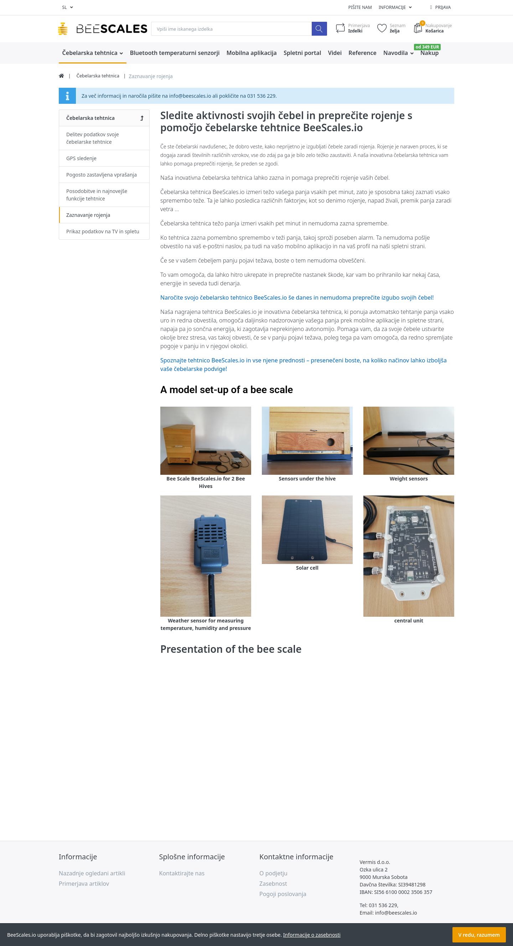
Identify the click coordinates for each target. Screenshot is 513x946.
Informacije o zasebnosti (312, 934)
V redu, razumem (479, 934)
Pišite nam (360, 7)
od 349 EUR (427, 47)
